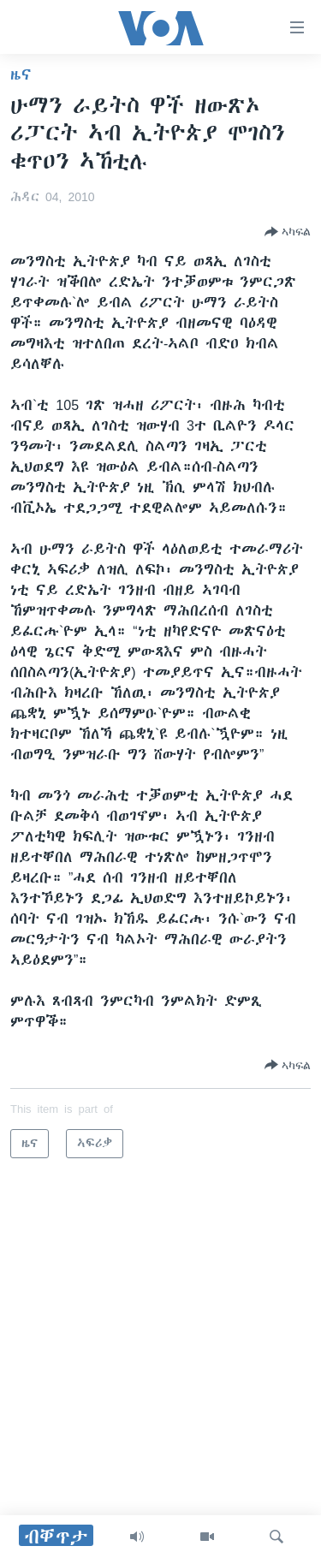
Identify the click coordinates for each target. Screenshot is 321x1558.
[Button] (288, 232)
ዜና (21, 74)
